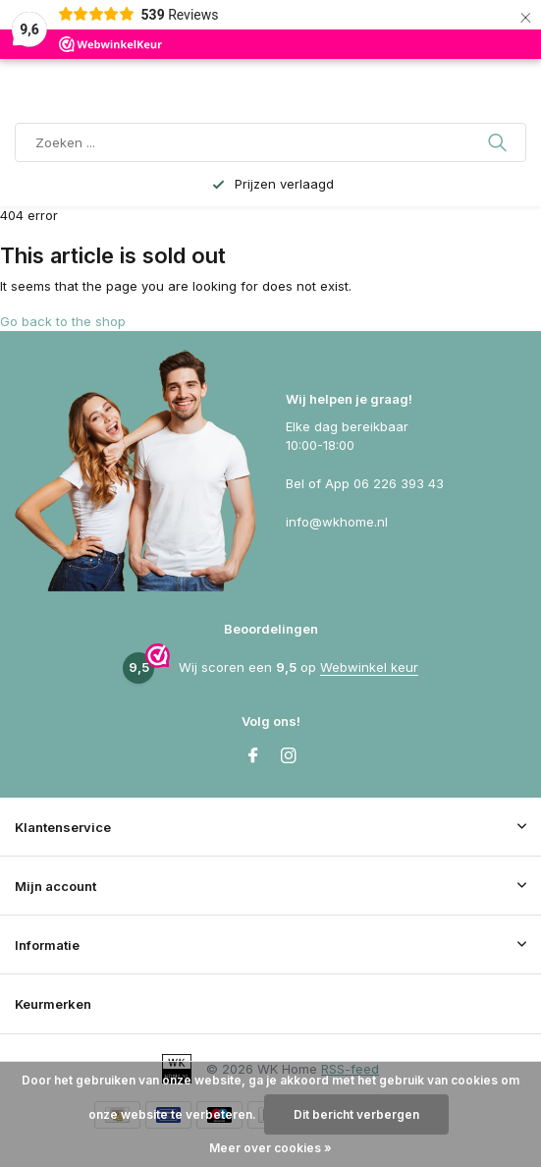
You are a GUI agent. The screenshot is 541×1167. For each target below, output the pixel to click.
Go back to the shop (63, 321)
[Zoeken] (270, 142)
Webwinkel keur (369, 667)
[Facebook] (253, 756)
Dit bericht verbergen (356, 1114)
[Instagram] (289, 756)
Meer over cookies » (270, 1147)
